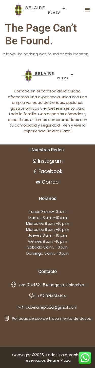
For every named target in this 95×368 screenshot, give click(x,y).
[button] (87, 10)
